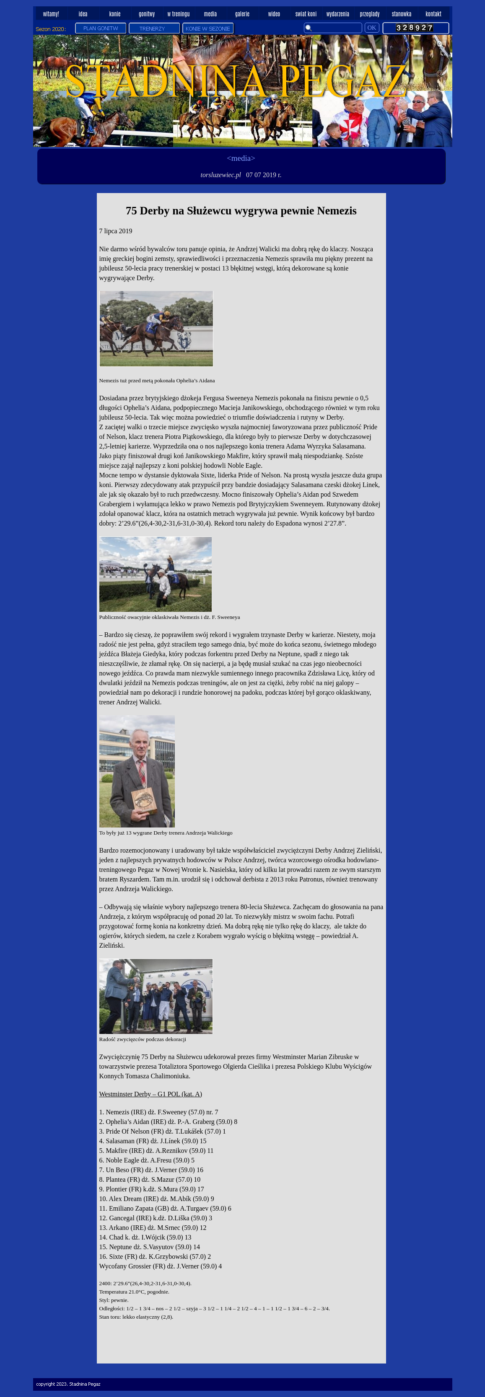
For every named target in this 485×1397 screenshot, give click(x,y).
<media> (241, 158)
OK (372, 27)
